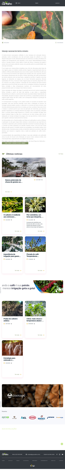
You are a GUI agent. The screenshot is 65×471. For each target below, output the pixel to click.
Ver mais (8, 193)
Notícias (10, 462)
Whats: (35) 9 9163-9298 (17, 456)
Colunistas (26, 462)
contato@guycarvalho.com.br (34, 456)
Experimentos (44, 462)
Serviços (53, 462)
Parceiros (34, 462)
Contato (61, 462)
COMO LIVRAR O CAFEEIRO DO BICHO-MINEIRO (17, 143)
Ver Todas (61, 155)
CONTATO (57, 3)
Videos (18, 462)
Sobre (3, 462)
